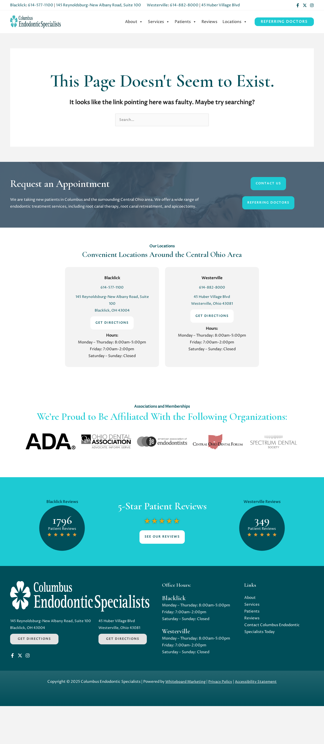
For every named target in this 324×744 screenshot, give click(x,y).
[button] (284, 21)
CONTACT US (268, 184)
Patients (185, 22)
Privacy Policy (220, 719)
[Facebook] (298, 5)
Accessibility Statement (256, 719)
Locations (234, 22)
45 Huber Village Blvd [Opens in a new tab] (220, 5)
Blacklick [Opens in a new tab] (18, 5)
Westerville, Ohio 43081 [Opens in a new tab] (212, 304)
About (134, 22)
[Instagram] (312, 5)
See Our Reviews (162, 537)
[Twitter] (305, 5)
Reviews (209, 22)
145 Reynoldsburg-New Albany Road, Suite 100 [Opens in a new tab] (98, 5)
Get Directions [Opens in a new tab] (34, 639)
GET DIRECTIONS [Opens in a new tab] (112, 323)
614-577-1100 (40, 5)
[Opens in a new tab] (50, 442)
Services (159, 22)
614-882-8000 (184, 5)
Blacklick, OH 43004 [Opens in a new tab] (112, 311)
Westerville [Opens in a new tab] (157, 5)
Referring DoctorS (268, 203)
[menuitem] (134, 22)
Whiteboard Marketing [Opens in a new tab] (184, 719)
